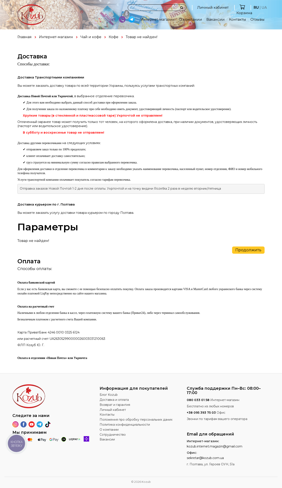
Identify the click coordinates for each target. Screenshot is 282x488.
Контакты (237, 19)
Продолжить (248, 250)
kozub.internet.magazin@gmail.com (214, 446)
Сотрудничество (113, 435)
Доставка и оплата (114, 400)
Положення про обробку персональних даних (136, 420)
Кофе (113, 37)
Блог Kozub (109, 395)
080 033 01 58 (198, 400)
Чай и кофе (90, 37)
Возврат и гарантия (115, 405)
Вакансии (215, 19)
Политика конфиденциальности (125, 425)
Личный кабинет (213, 7)
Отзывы (257, 19)
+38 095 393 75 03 (201, 413)
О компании (190, 19)
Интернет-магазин (158, 19)
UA (264, 7)
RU (256, 7)
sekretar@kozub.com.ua (205, 458)
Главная (24, 37)
